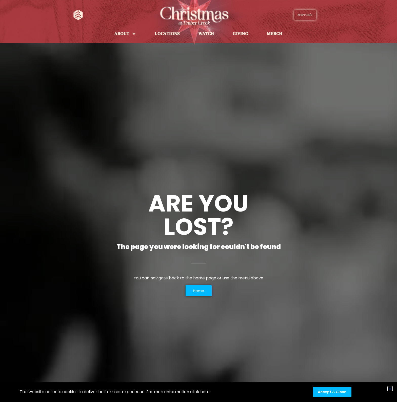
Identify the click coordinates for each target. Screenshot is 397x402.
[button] (390, 389)
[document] (198, 201)
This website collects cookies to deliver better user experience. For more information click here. (115, 392)
